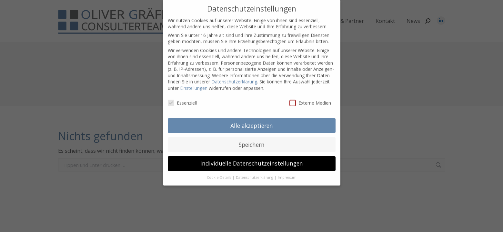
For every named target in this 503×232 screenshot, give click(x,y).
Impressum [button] (287, 169)
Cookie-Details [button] (219, 169)
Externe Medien (310, 95)
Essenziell (182, 95)
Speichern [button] (252, 136)
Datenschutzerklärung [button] (255, 169)
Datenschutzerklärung (234, 73)
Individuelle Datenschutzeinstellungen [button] (251, 155)
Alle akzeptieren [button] (251, 117)
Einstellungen (193, 80)
